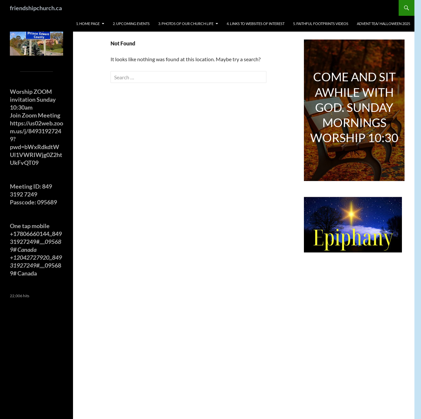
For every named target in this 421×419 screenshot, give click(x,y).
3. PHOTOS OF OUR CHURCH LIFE (185, 23)
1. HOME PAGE (88, 23)
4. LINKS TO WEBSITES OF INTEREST (256, 23)
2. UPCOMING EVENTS (131, 23)
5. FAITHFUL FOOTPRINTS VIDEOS (320, 23)
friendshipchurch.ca (36, 8)
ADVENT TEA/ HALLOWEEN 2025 (383, 23)
